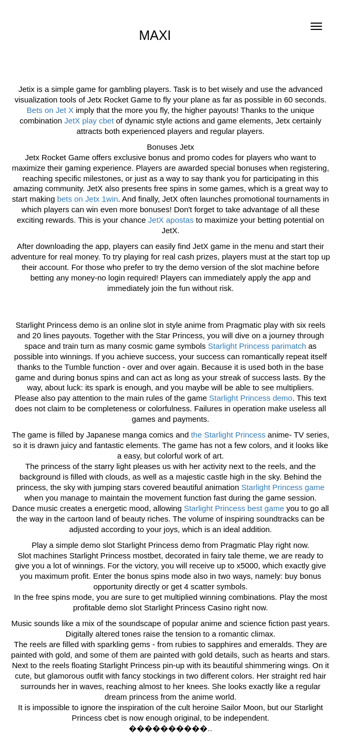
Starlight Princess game (282, 487)
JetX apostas (171, 219)
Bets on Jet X (50, 110)
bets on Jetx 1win (87, 198)
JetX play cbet (88, 120)
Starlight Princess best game (234, 508)
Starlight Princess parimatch (257, 345)
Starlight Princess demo (250, 397)
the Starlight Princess (228, 434)
